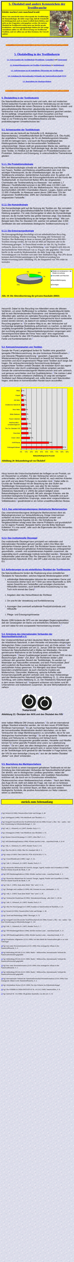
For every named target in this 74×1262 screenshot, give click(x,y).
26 (2, 931)
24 (2, 920)
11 (2, 859)
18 (2, 894)
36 (2, 989)
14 (2, 874)
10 (2, 854)
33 (2, 972)
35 (2, 985)
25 (2, 926)
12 (2, 863)
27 (2, 935)
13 (2, 868)
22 (2, 911)
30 (2, 952)
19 (2, 898)
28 (2, 939)
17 (2, 889)
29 (2, 946)
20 (2, 902)
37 (2, 994)
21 (2, 907)
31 (2, 959)
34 (2, 979)
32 (2, 965)
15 (2, 878)
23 (2, 915)
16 (2, 885)
